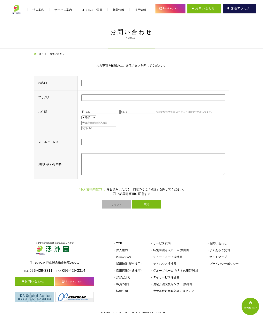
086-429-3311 (40, 275)
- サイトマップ (217, 261)
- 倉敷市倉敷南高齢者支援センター (174, 295)
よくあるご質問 (92, 9)
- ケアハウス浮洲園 (164, 267)
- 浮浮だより (122, 281)
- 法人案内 (121, 254)
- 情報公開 (121, 295)
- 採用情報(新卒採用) (127, 267)
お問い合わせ (205, 8)
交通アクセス (241, 8)
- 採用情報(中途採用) (127, 274)
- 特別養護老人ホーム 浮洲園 (170, 254)
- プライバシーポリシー (222, 267)
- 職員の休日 (122, 288)
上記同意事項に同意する (133, 198)
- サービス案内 (161, 247)
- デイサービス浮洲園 (165, 281)
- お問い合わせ (217, 247)
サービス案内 (63, 9)
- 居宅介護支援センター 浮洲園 (171, 288)
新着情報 (118, 9)
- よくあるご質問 (218, 254)
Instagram (171, 8)
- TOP (118, 247)
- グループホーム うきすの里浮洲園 (174, 274)
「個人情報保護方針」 (92, 193)
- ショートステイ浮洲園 (166, 261)
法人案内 (38, 9)
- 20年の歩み (122, 261)
